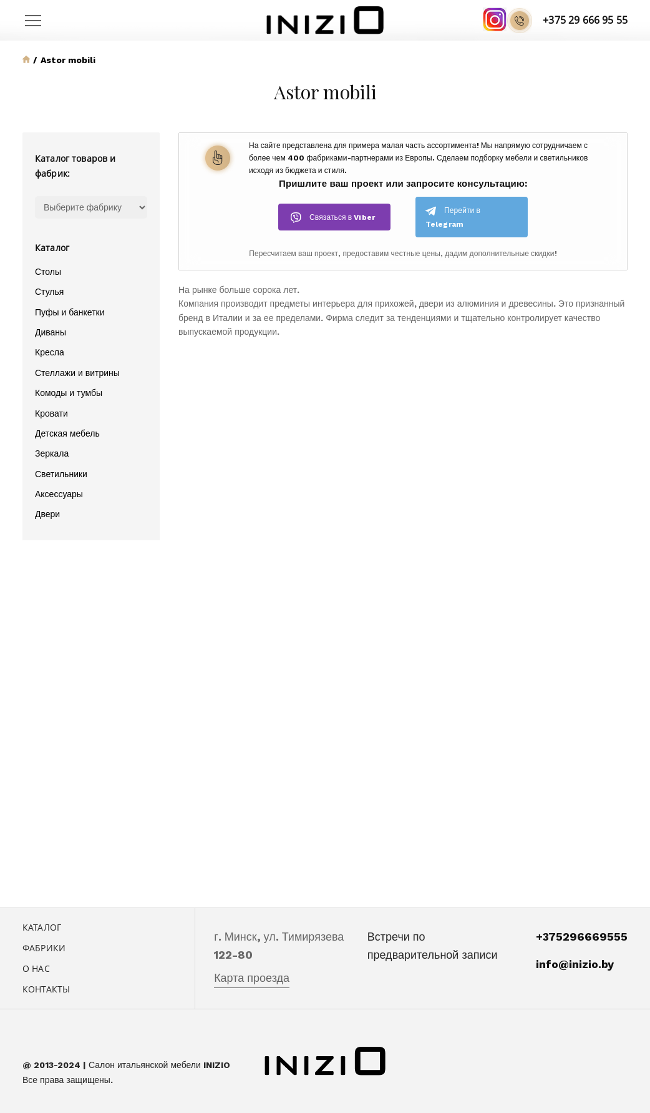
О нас (36, 968)
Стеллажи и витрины (77, 373)
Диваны (50, 332)
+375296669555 (582, 936)
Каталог (41, 927)
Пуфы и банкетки (69, 312)
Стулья (49, 292)
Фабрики (43, 948)
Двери (47, 514)
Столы (48, 272)
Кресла (49, 352)
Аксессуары (59, 494)
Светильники (61, 474)
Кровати (51, 413)
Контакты (46, 989)
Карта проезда (251, 977)
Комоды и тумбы (68, 393)
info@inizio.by (575, 964)
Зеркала (52, 453)
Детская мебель (67, 433)
